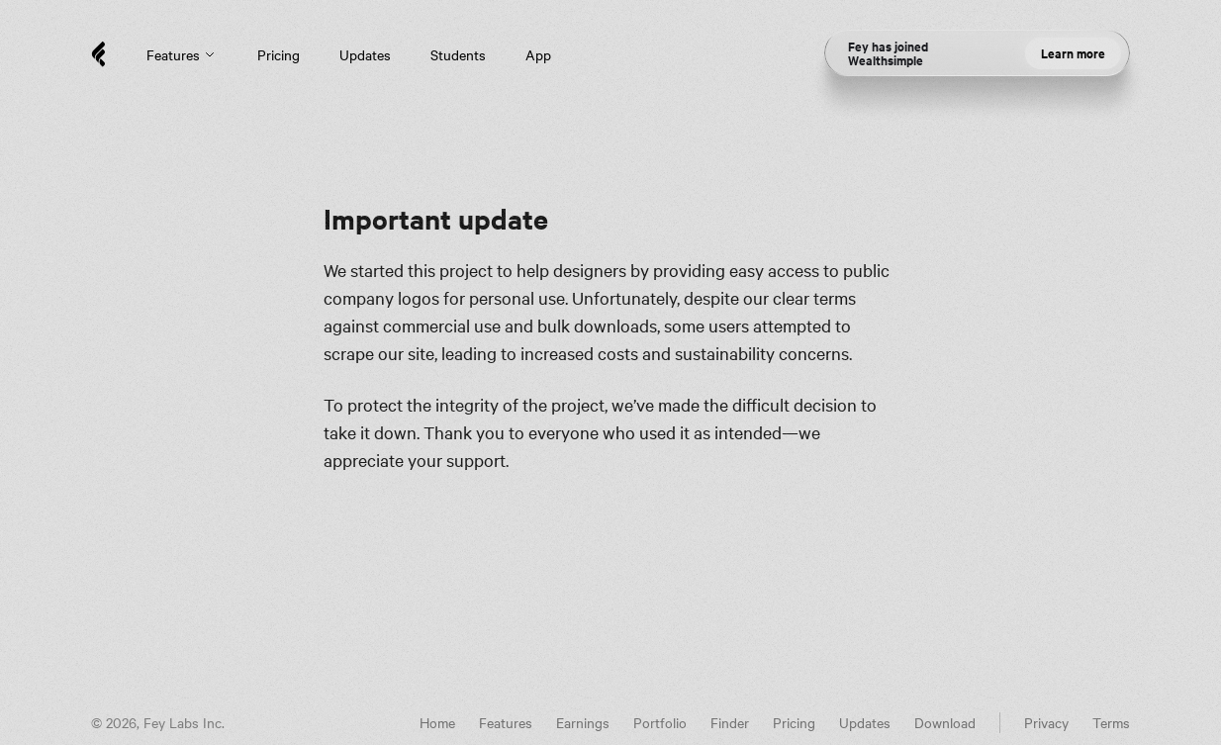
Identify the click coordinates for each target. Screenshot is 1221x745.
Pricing (278, 54)
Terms (1111, 722)
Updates (365, 54)
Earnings (583, 722)
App (538, 54)
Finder (729, 722)
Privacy (1046, 722)
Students (458, 54)
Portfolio (660, 722)
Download (945, 722)
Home (437, 722)
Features (182, 54)
